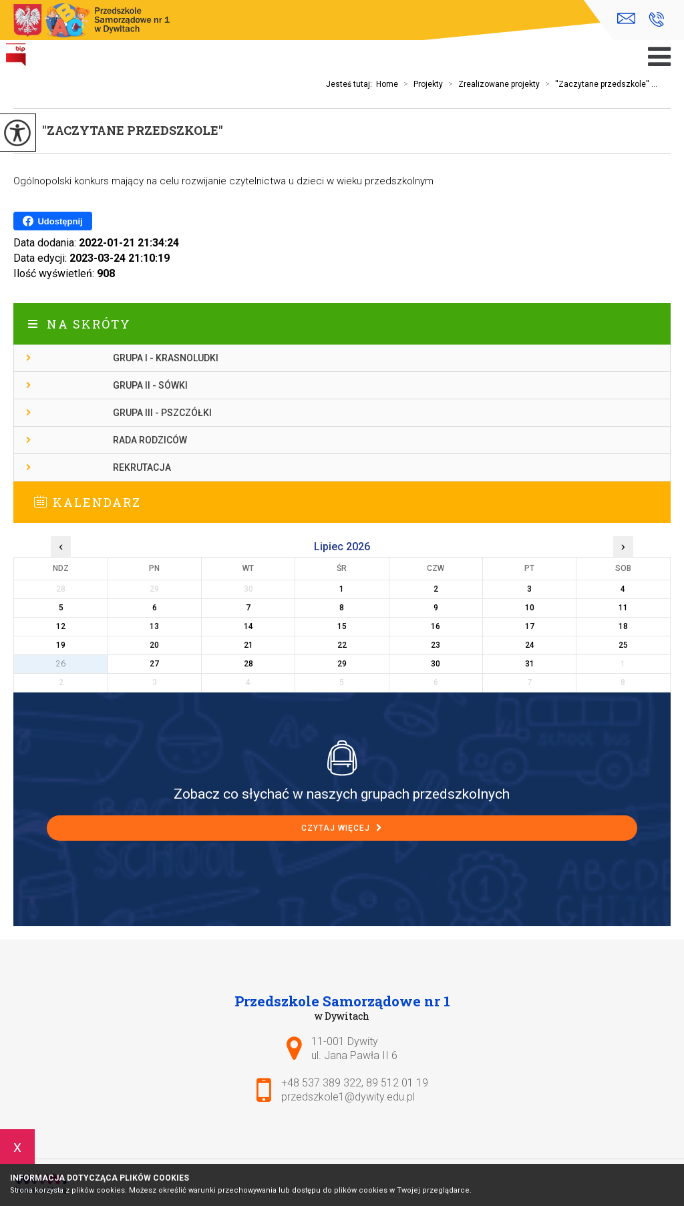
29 (342, 663)
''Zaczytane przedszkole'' (132, 130)
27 (154, 663)
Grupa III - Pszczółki (162, 412)
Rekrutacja (142, 467)
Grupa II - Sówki (150, 385)
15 (342, 626)
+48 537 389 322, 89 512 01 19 (656, 19)
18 (623, 626)
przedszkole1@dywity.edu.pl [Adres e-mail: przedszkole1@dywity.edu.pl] (348, 1096)
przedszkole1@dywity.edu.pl (626, 18)
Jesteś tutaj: (351, 84)
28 (248, 663)
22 (342, 645)
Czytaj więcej (341, 828)
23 (435, 645)
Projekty (420, 84)
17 (529, 626)
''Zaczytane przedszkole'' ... (598, 84)
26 (60, 663)
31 (529, 663)
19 (60, 645)
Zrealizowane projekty (491, 84)
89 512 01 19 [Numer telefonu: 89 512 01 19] (397, 1082)
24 (529, 645)
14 (248, 626)
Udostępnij (52, 221)
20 (154, 645)
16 (435, 626)
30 (435, 663)
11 (623, 607)
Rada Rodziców (150, 440)
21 (248, 645)
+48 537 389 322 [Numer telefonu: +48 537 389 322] (321, 1082)
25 (623, 645)
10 (529, 607)
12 (60, 626)
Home (387, 84)
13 (154, 626)
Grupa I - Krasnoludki (165, 358)
